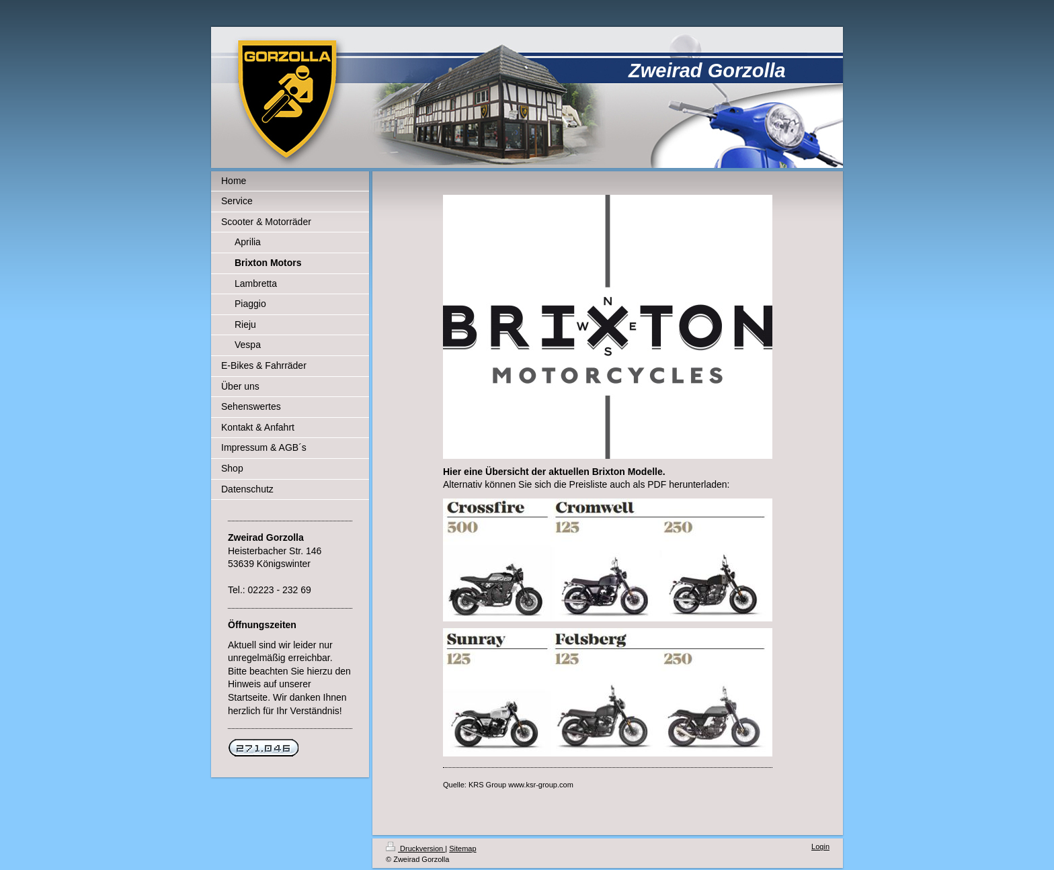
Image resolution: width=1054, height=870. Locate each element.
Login (820, 846)
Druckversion (415, 848)
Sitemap (462, 848)
